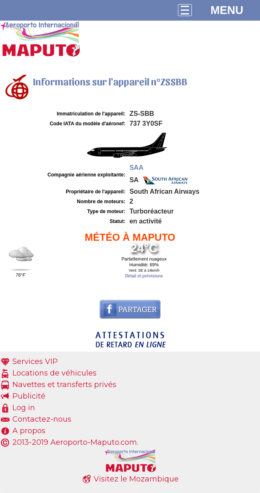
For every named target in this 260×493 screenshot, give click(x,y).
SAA (137, 167)
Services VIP (35, 361)
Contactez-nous (41, 419)
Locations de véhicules (54, 373)
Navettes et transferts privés (64, 384)
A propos (28, 430)
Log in (23, 407)
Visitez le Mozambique (136, 479)
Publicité (28, 396)
